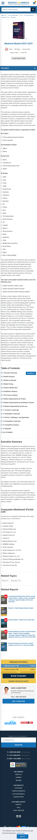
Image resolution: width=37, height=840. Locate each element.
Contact (18, 804)
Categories (18, 788)
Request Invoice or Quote (18, 681)
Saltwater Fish (15, 581)
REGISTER (18, 745)
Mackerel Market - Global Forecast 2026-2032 (21, 620)
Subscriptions (18, 797)
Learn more (20, 833)
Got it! (22, 836)
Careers (18, 777)
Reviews (18, 780)
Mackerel (5, 581)
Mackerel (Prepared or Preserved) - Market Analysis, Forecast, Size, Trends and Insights (21, 644)
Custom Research (18, 794)
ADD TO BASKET (18, 676)
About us (18, 774)
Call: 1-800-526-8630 (18, 697)
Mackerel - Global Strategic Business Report (20, 608)
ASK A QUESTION (18, 701)
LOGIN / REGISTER (18, 810)
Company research (18, 791)
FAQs (18, 807)
